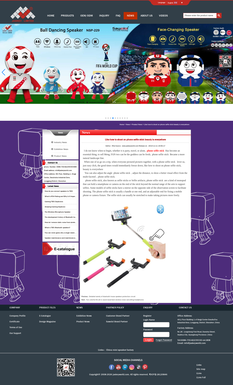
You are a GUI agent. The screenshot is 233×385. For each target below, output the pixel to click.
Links (198, 364)
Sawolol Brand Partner (117, 321)
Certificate (15, 321)
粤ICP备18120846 (158, 374)
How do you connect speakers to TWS (59, 191)
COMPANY (15, 307)
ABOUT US (146, 15)
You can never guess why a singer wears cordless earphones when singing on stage (76, 233)
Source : (118, 146)
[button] (105, 118)
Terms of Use (16, 327)
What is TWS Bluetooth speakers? (57, 227)
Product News (137, 124)
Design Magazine (47, 321)
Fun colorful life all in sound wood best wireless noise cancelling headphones (115, 300)
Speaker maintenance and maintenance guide (62, 238)
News (128, 124)
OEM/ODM (86, 15)
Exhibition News (61, 149)
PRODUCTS (67, 15)
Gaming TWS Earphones (54, 201)
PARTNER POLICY (115, 307)
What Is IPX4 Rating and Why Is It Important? (62, 196)
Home (122, 124)
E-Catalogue (45, 315)
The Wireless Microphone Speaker (57, 212)
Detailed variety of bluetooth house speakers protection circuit (112, 296)
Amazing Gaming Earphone (55, 207)
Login (148, 339)
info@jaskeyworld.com (195, 343)
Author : (109, 146)
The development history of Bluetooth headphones (63, 217)
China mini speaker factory (120, 349)
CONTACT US (185, 307)
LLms (198, 373)
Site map (200, 369)
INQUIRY (104, 15)
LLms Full (201, 377)
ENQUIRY (147, 307)
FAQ (118, 15)
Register (147, 315)
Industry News (60, 142)
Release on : (143, 146)
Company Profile (18, 315)
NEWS (130, 15)
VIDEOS (163, 15)
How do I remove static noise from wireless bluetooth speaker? (68, 222)
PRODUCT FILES (47, 307)
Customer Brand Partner (117, 315)
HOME (50, 15)
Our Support (15, 333)
